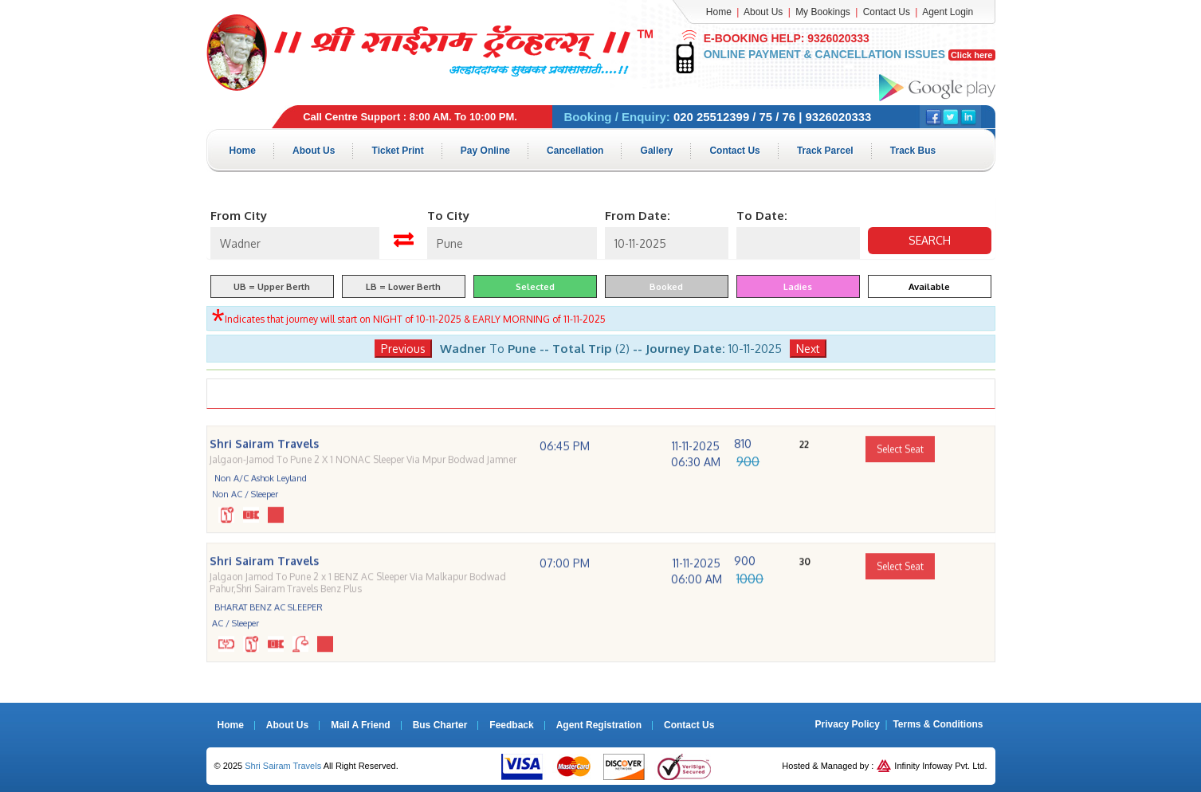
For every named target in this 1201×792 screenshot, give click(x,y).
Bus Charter (440, 724)
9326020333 (837, 38)
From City (238, 214)
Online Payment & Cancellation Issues (848, 54)
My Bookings (822, 12)
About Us (763, 12)
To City (448, 214)
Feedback (511, 724)
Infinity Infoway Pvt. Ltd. (932, 765)
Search (930, 239)
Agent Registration (599, 724)
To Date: (761, 214)
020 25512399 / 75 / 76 (734, 117)
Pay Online (490, 149)
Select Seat (900, 472)
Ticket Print (401, 149)
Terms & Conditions (938, 723)
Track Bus (925, 149)
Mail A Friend (360, 724)
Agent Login (947, 12)
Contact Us (886, 12)
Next (808, 348)
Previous (403, 348)
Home (719, 12)
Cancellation (581, 149)
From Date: (637, 214)
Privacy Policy (847, 723)
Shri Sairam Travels (283, 765)
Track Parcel (836, 149)
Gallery (665, 149)
